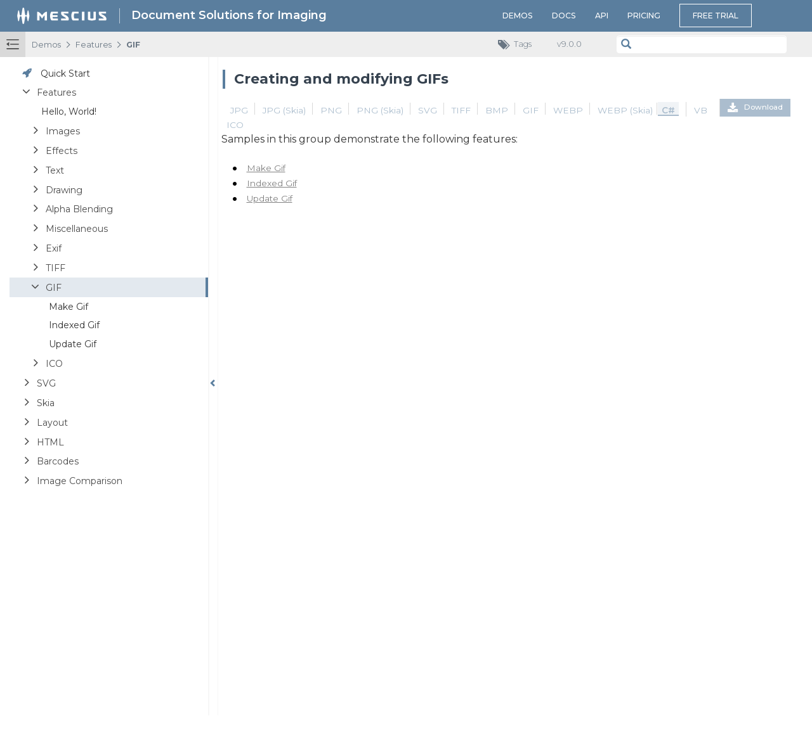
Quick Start (65, 73)
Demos (517, 15)
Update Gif (269, 198)
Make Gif (266, 168)
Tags (518, 44)
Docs (564, 15)
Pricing (643, 15)
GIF (133, 44)
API (601, 15)
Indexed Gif (272, 183)
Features (93, 44)
